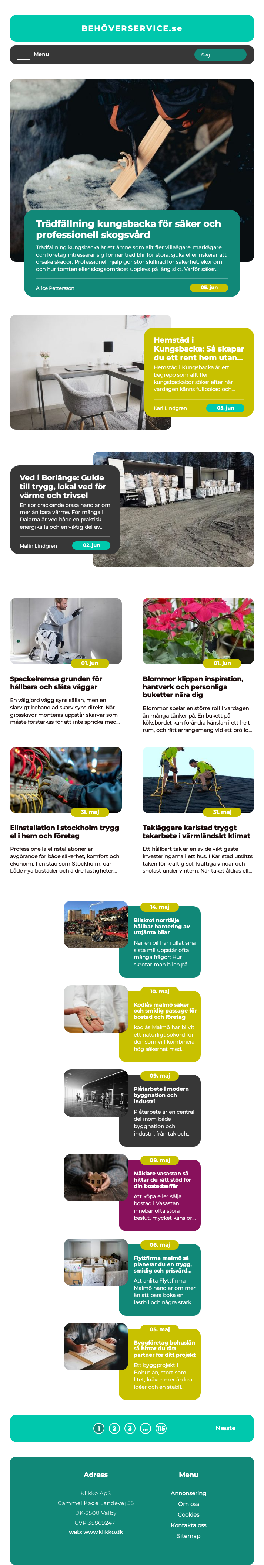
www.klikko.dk (103, 1531)
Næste (225, 1428)
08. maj (160, 1160)
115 (161, 1428)
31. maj (90, 812)
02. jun (91, 545)
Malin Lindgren (38, 546)
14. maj (159, 907)
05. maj (160, 1329)
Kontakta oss (188, 1525)
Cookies (188, 1514)
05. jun (209, 287)
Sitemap (188, 1536)
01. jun (89, 663)
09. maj (160, 1075)
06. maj (160, 1245)
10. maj (159, 991)
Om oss (188, 1503)
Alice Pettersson (55, 288)
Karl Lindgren (170, 408)
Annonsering (188, 1493)
